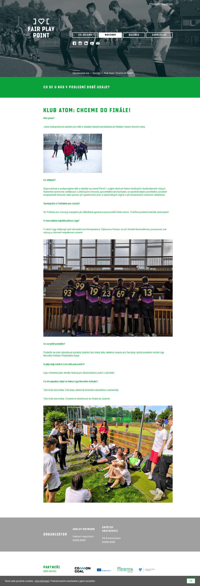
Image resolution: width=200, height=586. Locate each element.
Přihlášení (154, 3)
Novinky (110, 35)
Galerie (134, 35)
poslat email (79, 539)
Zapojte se (159, 35)
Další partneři (49, 571)
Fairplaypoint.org (81, 73)
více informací (42, 580)
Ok (190, 581)
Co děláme (85, 35)
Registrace (167, 3)
